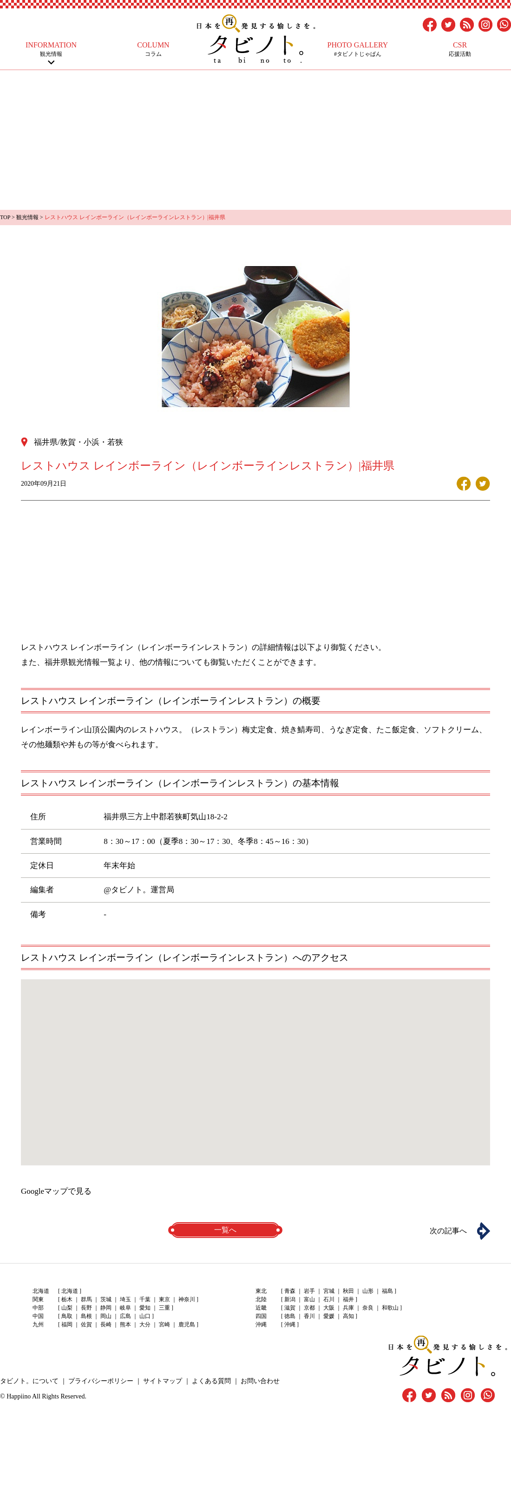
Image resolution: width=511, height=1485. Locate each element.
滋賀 (289, 1307)
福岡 (66, 1324)
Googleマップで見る (56, 1191)
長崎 (105, 1324)
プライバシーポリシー (100, 1381)
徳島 (289, 1316)
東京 (164, 1299)
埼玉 (125, 1299)
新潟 (289, 1299)
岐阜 (125, 1307)
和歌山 (390, 1307)
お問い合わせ (260, 1381)
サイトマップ (162, 1381)
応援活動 (460, 49)
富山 (309, 1299)
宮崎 (164, 1324)
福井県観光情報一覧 (80, 662)
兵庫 (348, 1307)
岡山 (105, 1316)
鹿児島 (186, 1324)
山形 (367, 1291)
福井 (348, 1299)
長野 (86, 1307)
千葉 (145, 1299)
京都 (309, 1307)
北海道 (69, 1291)
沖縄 (289, 1324)
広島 (125, 1316)
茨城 (105, 1299)
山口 (145, 1316)
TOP (5, 217)
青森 (289, 1291)
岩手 (309, 1291)
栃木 (66, 1299)
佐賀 (86, 1324)
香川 (309, 1316)
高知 (348, 1316)
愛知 (145, 1307)
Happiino (19, 1396)
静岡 (105, 1307)
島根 (86, 1316)
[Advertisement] (255, 140)
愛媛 (328, 1316)
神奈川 (186, 1299)
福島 (387, 1291)
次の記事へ (448, 1231)
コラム (153, 49)
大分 (145, 1324)
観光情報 (51, 49)
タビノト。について (29, 1381)
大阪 (328, 1307)
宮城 (328, 1291)
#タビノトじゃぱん (358, 49)
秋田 (348, 1291)
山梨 (66, 1307)
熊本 (125, 1324)
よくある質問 (211, 1381)
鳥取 (66, 1316)
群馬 (86, 1299)
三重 (164, 1307)
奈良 (367, 1307)
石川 (328, 1299)
